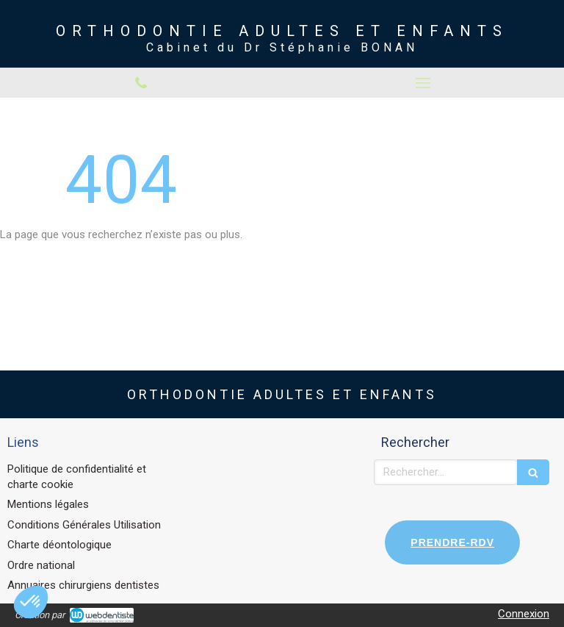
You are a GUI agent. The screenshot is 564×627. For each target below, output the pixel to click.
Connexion (523, 613)
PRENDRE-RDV (452, 542)
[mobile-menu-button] (423, 83)
